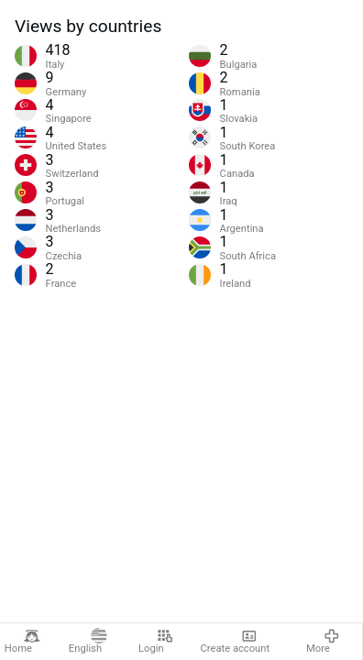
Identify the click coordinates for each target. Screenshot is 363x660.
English (88, 641)
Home (22, 641)
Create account (235, 641)
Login (155, 641)
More (323, 641)
